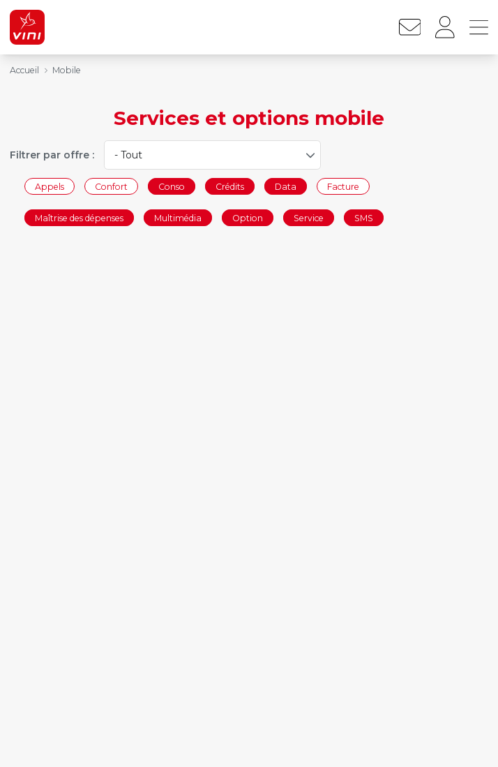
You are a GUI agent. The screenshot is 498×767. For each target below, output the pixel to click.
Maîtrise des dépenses (79, 218)
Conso (171, 186)
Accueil (24, 70)
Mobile (66, 70)
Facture (343, 186)
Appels (49, 186)
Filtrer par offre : (52, 155)
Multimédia (178, 218)
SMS (363, 218)
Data (285, 186)
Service (309, 218)
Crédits (230, 186)
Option (247, 218)
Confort (111, 186)
